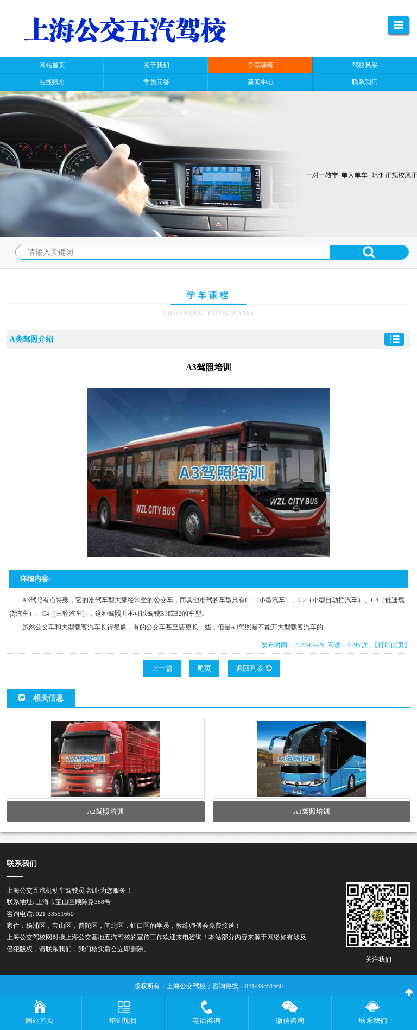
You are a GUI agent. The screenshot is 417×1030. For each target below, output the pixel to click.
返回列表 (253, 668)
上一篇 (162, 668)
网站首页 (40, 1020)
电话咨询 (206, 1020)
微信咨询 (290, 1020)
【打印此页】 (390, 645)
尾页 (204, 668)
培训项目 (123, 1020)
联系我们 (373, 1020)
